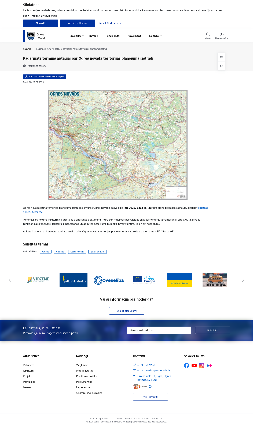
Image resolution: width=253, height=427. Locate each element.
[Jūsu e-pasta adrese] (159, 330)
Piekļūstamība (84, 381)
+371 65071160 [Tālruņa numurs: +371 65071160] (146, 365)
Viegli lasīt (81, 365)
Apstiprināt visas (77, 23)
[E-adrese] (140, 386)
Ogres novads (77, 251)
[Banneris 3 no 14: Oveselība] (109, 280)
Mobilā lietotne (84, 370)
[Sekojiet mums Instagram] (201, 365)
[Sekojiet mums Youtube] (194, 365)
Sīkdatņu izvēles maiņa (89, 393)
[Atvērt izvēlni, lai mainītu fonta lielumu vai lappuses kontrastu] (221, 36)
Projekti (27, 376)
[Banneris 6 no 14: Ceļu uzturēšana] (215, 280)
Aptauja (45, 251)
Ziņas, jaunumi (97, 251)
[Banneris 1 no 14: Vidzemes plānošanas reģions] (38, 280)
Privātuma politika (86, 376)
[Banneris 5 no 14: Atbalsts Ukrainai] (179, 280)
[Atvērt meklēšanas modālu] (208, 36)
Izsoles (27, 387)
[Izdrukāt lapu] (221, 57)
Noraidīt (40, 23)
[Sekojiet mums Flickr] (209, 365)
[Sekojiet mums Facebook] (186, 365)
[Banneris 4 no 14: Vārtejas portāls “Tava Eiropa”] (144, 280)
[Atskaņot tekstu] (37, 66)
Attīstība (60, 251)
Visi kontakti (150, 396)
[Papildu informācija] (150, 386)
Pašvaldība (29, 381)
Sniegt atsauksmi (127, 310)
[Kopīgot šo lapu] (221, 66)
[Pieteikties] (212, 330)
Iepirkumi (28, 370)
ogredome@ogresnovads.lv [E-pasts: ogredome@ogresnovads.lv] (153, 370)
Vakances (28, 365)
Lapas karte (83, 387)
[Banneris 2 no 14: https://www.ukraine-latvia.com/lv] (73, 280)
